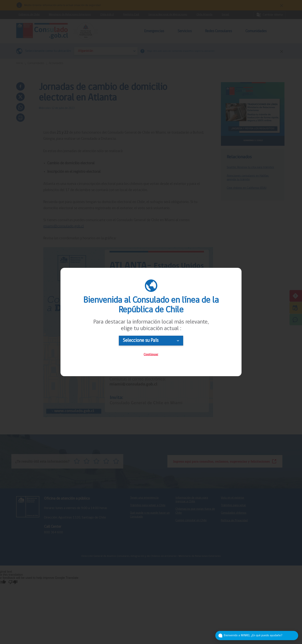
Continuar (151, 354)
